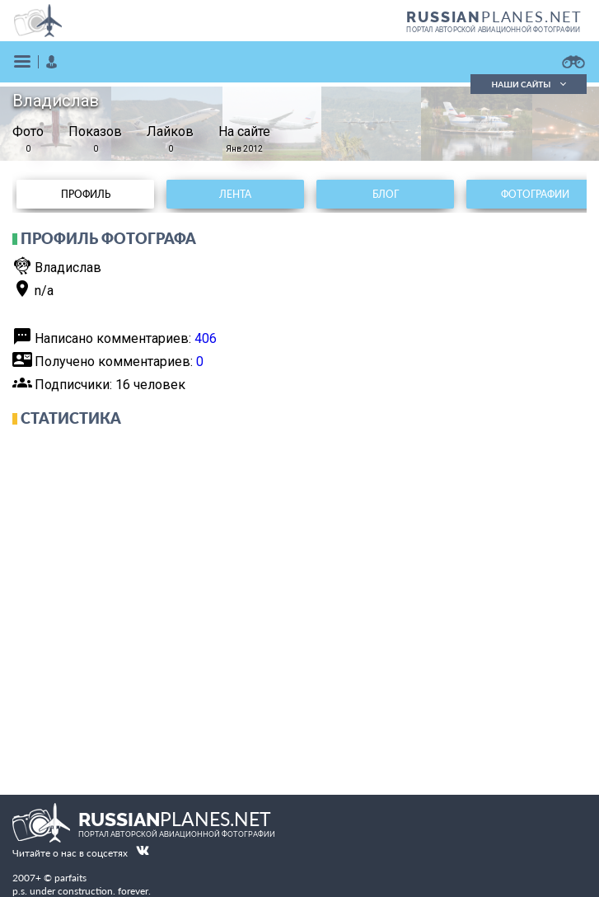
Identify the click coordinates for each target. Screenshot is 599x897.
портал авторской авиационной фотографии (493, 30)
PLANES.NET (494, 16)
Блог (385, 194)
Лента (235, 194)
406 (205, 338)
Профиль (85, 194)
